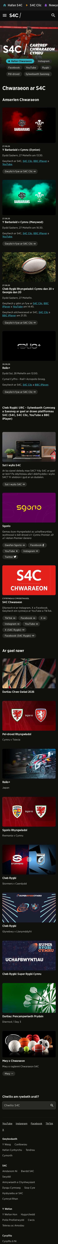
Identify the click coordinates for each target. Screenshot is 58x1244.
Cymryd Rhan (10, 1198)
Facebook (36, 1123)
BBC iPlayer (40, 161)
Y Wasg (6, 1144)
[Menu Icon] (4, 15)
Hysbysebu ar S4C (12, 1193)
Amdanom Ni (9, 1171)
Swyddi (6, 1176)
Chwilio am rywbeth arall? (20, 1096)
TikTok (49, 1123)
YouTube (7, 164)
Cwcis (31, 1220)
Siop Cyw (29, 1187)
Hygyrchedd (28, 1214)
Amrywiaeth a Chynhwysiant (18, 1182)
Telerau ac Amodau (13, 1225)
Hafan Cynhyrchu (12, 1150)
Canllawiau (21, 1144)
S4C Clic (27, 161)
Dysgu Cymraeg (11, 1187)
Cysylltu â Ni (9, 1241)
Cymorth (7, 1155)
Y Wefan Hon (9, 1214)
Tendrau (30, 1150)
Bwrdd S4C (27, 1171)
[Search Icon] (53, 15)
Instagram (21, 1123)
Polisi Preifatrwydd (13, 1220)
